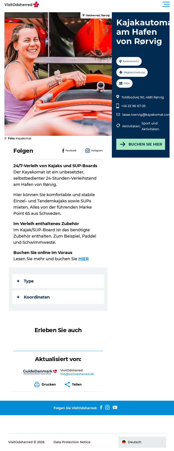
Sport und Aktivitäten (150, 126)
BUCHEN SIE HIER (140, 144)
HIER (83, 258)
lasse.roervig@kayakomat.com (146, 115)
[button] (107, 4)
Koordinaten (33, 297)
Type (25, 281)
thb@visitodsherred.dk (77, 374)
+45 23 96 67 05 (133, 106)
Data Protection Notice (71, 442)
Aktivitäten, (131, 126)
